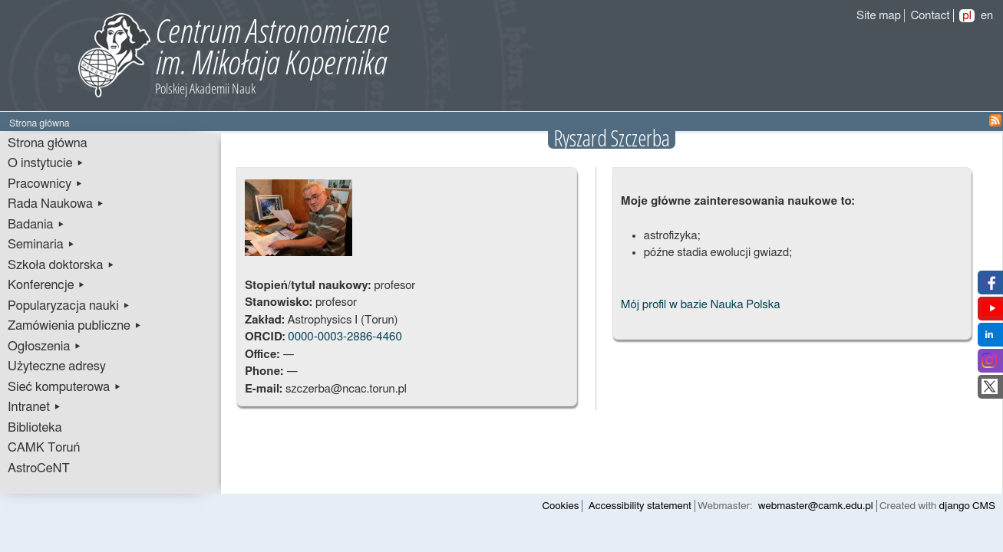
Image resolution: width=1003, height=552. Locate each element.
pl (967, 15)
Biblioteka (35, 428)
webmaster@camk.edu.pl (815, 506)
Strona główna (47, 143)
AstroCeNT (39, 468)
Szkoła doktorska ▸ (61, 265)
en (987, 15)
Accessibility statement (640, 506)
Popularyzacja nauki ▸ (69, 306)
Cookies (561, 506)
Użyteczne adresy (57, 366)
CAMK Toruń (44, 448)
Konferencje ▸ (47, 285)
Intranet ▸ (34, 407)
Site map (878, 15)
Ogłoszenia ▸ (45, 346)
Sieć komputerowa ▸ (64, 387)
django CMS (967, 506)
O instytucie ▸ (46, 163)
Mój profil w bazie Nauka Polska (700, 304)
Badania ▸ (36, 225)
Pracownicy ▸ (45, 184)
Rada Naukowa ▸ (56, 204)
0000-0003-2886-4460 (344, 337)
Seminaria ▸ (41, 244)
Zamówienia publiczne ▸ (75, 326)
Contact (930, 15)
